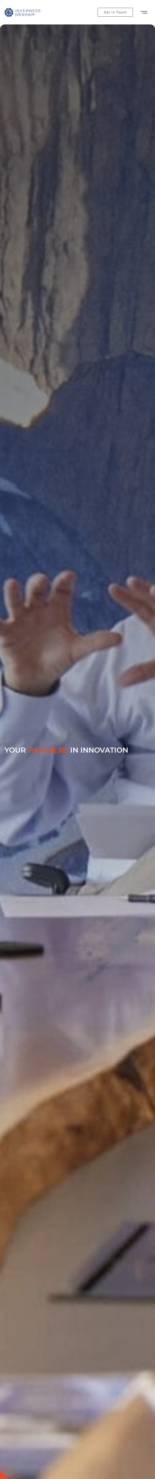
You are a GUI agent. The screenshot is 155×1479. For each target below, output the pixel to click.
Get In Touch (115, 12)
